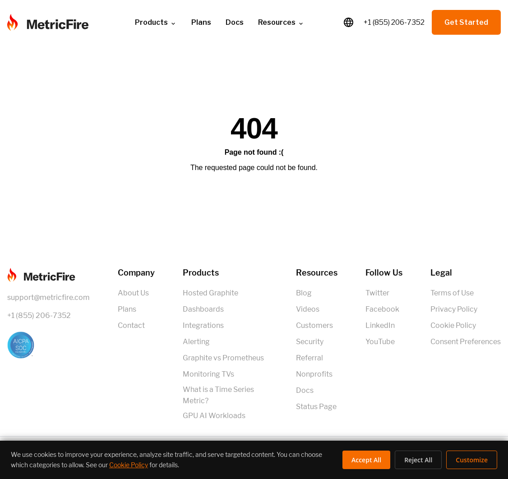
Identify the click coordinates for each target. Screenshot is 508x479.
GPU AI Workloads (214, 415)
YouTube (380, 341)
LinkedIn (380, 325)
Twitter (377, 293)
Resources (281, 22)
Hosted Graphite (210, 293)
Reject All (418, 460)
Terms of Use (452, 293)
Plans (201, 22)
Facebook (382, 309)
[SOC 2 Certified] (48, 345)
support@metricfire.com (48, 297)
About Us (133, 293)
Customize (472, 460)
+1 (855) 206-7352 (394, 22)
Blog (304, 293)
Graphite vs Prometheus (223, 358)
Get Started (466, 22)
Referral (309, 358)
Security (309, 341)
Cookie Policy (453, 325)
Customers (314, 325)
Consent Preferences (465, 341)
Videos (307, 309)
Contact (131, 325)
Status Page (316, 406)
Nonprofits (314, 374)
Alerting (196, 341)
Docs (235, 22)
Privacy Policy (453, 309)
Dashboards (203, 309)
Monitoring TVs (208, 374)
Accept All (366, 460)
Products (156, 22)
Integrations (203, 325)
